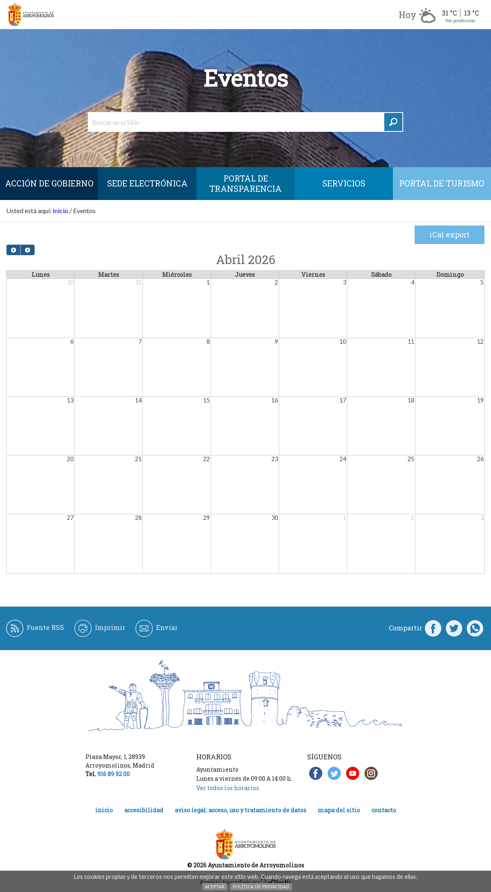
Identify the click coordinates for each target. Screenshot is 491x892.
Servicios (343, 183)
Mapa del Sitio (339, 810)
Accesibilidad (143, 810)
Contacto (384, 810)
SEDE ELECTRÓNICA (147, 183)
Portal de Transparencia (245, 183)
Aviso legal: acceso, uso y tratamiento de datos (240, 810)
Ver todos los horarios (227, 788)
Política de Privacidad (261, 886)
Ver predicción (460, 20)
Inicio (60, 210)
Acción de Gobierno (49, 183)
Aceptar (215, 886)
